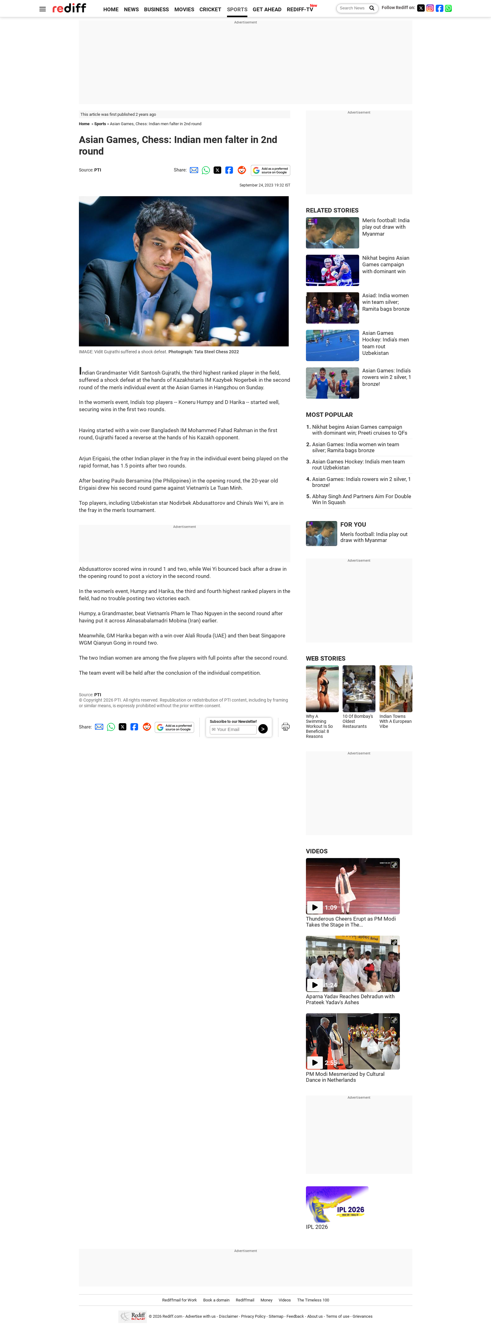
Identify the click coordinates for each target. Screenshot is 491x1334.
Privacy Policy (253, 1316)
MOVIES (184, 10)
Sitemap (276, 1316)
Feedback (295, 1316)
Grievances (363, 1316)
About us (315, 1316)
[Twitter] (421, 8)
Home (84, 123)
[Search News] (370, 8)
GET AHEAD (267, 10)
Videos (285, 1300)
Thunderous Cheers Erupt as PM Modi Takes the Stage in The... (351, 922)
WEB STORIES (325, 658)
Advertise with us (200, 1316)
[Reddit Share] (240, 170)
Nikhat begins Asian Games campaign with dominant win (385, 264)
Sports (100, 123)
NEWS (131, 10)
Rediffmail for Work (179, 1300)
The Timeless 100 (313, 1300)
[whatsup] (449, 8)
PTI (97, 169)
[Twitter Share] (217, 170)
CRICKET (210, 10)
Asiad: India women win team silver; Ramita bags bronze (386, 302)
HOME (111, 10)
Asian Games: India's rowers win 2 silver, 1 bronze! (386, 377)
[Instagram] (430, 8)
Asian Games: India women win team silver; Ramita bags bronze (355, 447)
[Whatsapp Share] (205, 170)
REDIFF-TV (300, 10)
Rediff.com (172, 1316)
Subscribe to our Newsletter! (233, 721)
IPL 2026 (317, 1227)
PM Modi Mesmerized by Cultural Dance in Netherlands (345, 1077)
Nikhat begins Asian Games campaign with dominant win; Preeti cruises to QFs (359, 430)
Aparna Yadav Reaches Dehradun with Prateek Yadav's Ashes (350, 999)
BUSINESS (156, 10)
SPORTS (237, 10)
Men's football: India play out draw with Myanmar (386, 227)
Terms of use (337, 1316)
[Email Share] (193, 170)
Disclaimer (228, 1316)
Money (266, 1300)
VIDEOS (317, 851)
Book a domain (216, 1300)
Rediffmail (245, 1300)
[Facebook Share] (229, 170)
